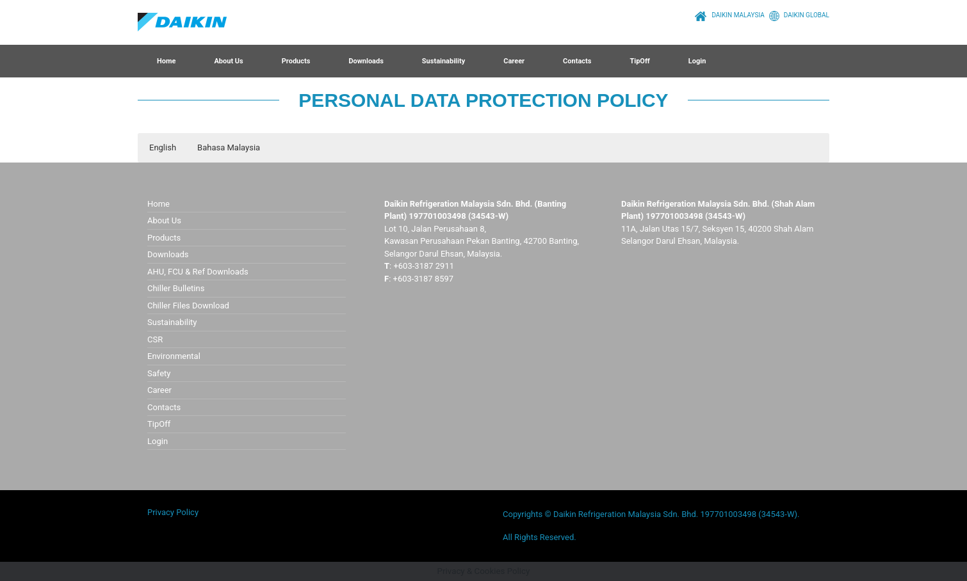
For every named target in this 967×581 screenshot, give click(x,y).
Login (697, 61)
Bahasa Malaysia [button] (228, 147)
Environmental (173, 356)
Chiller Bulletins (175, 288)
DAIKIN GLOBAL (797, 15)
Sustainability (443, 61)
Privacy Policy (173, 512)
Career (513, 61)
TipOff (639, 61)
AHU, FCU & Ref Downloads (197, 271)
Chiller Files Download (188, 305)
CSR (155, 339)
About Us (228, 61)
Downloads (365, 61)
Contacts (577, 61)
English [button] (162, 147)
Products (296, 61)
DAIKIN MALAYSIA (728, 15)
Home (166, 61)
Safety (158, 373)
